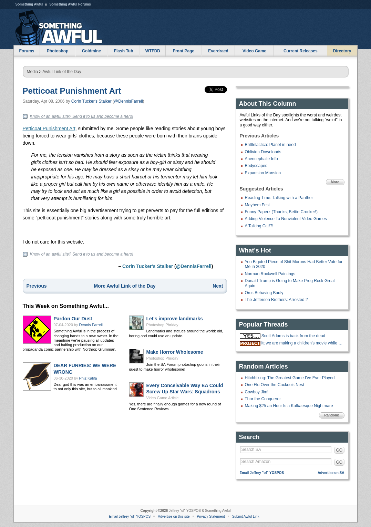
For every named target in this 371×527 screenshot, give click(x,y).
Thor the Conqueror (263, 398)
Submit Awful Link (245, 516)
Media (32, 71)
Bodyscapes (256, 165)
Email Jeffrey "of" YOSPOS (262, 473)
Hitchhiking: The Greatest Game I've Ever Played (290, 377)
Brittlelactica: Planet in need (270, 144)
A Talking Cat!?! (259, 226)
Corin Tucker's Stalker (91, 101)
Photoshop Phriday (162, 325)
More (335, 182)
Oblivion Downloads (263, 151)
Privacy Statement (211, 516)
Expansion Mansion (263, 172)
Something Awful (29, 4)
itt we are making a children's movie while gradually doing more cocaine (302, 343)
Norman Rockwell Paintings (270, 273)
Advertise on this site (173, 516)
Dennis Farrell (91, 325)
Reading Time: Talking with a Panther (279, 197)
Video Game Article (162, 398)
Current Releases (301, 51)
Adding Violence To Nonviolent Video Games (286, 218)
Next (218, 286)
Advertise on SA (331, 473)
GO (339, 450)
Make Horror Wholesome (174, 352)
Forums (26, 51)
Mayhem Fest (257, 205)
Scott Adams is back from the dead (293, 335)
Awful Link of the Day (61, 71)
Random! (331, 415)
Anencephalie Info (261, 158)
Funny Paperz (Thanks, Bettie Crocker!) (281, 211)
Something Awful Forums (70, 4)
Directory (342, 51)
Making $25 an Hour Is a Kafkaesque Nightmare (289, 405)
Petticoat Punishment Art (72, 90)
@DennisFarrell (128, 101)
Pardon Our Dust (73, 318)
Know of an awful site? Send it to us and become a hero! (81, 116)
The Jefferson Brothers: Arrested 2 (276, 299)
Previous (37, 286)
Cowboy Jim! (257, 392)
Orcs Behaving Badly (264, 292)
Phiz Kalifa (88, 378)
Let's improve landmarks (174, 318)
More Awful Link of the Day (125, 286)
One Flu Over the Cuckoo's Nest (274, 384)
